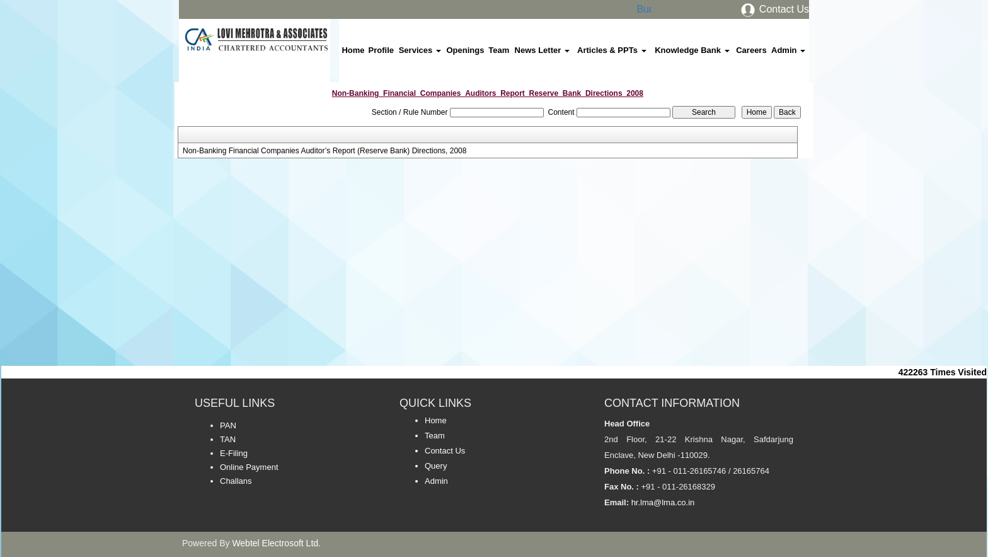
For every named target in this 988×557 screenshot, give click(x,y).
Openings (465, 50)
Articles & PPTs (611, 50)
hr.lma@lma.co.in (661, 502)
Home (353, 50)
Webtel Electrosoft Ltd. (276, 543)
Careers (751, 50)
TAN (228, 439)
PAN (228, 425)
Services (420, 50)
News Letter (542, 50)
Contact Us (774, 9)
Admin (788, 50)
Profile (381, 50)
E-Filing (234, 453)
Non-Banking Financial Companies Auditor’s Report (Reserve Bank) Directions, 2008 (324, 150)
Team (498, 50)
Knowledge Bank (692, 50)
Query (436, 466)
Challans (236, 481)
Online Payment (249, 467)
